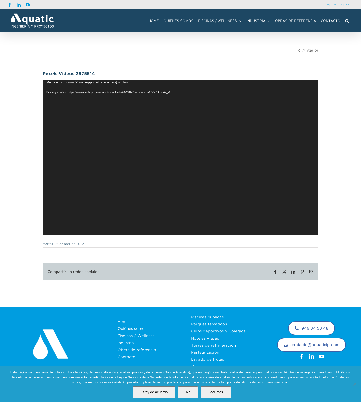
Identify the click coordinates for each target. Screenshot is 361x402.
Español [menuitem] (331, 4)
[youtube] (321, 356)
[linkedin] (311, 356)
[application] (180, 157)
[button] (347, 20)
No (188, 392)
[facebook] (301, 356)
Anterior (310, 50)
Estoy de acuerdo (154, 392)
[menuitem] (331, 4)
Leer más (215, 392)
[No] (354, 384)
